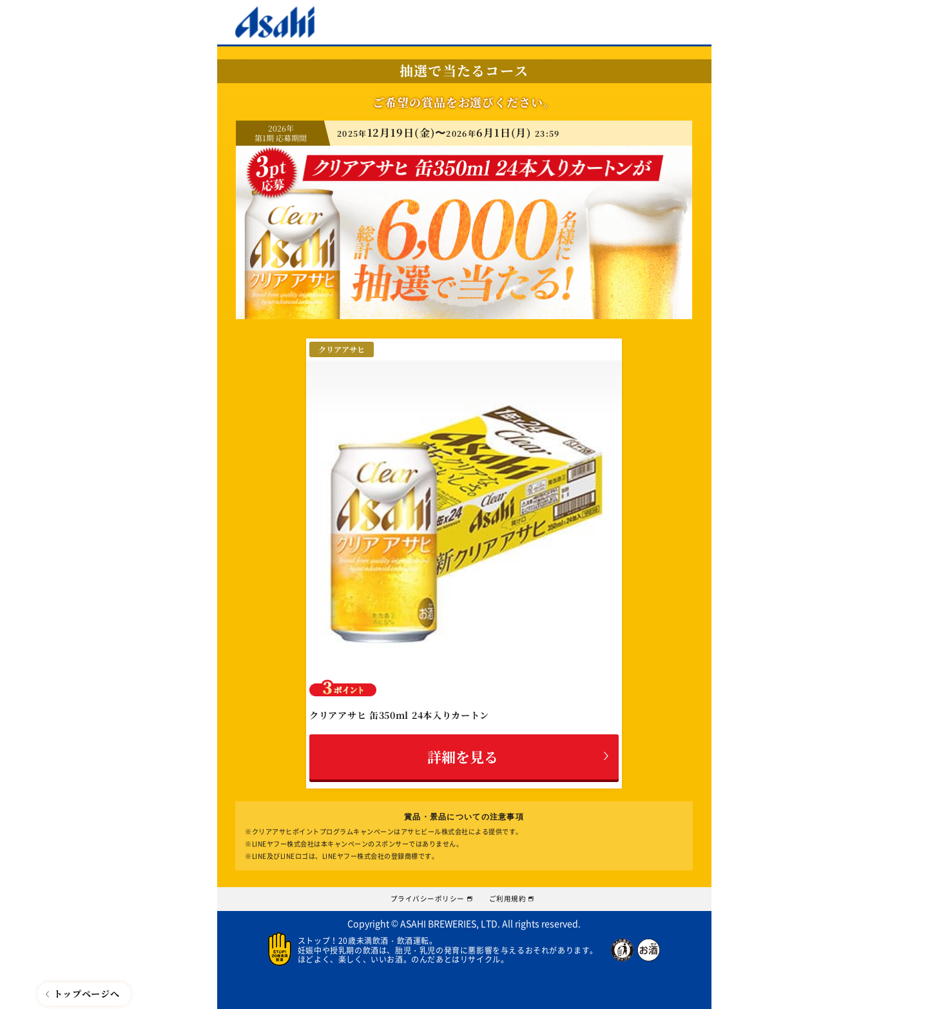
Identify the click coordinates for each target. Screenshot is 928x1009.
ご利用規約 (518, 896)
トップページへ (86, 993)
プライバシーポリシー (422, 896)
